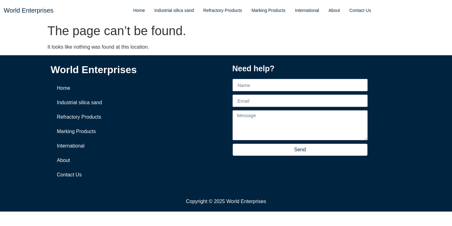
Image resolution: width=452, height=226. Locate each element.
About (334, 10)
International (307, 10)
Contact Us (360, 10)
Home (139, 10)
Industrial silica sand (174, 10)
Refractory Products (222, 10)
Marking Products (269, 10)
